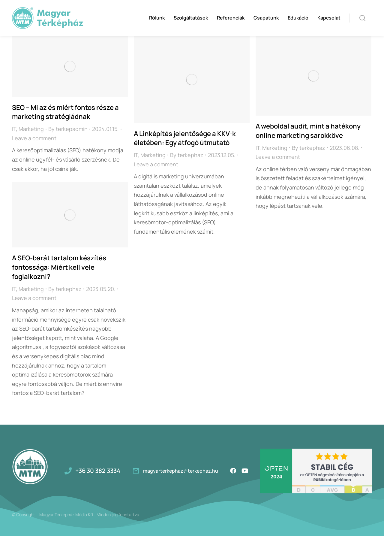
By (68, 128)
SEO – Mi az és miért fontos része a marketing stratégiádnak (65, 112)
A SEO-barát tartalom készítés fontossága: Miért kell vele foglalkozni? (59, 267)
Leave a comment (34, 138)
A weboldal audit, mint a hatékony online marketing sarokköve (308, 131)
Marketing (31, 128)
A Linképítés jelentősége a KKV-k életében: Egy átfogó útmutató (185, 138)
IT (14, 128)
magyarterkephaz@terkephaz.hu (180, 471)
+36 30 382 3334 (97, 471)
